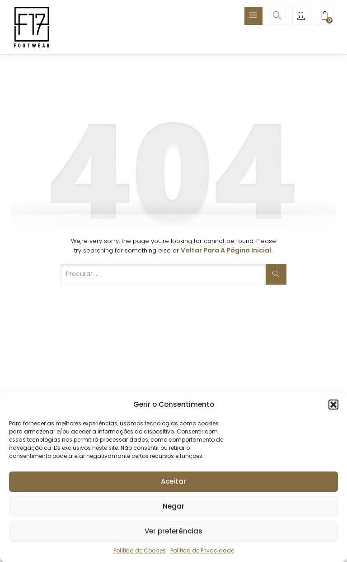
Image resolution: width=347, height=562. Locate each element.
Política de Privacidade (202, 550)
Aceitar (173, 481)
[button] (333, 404)
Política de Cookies (139, 550)
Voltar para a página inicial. (227, 250)
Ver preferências (173, 531)
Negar (173, 506)
